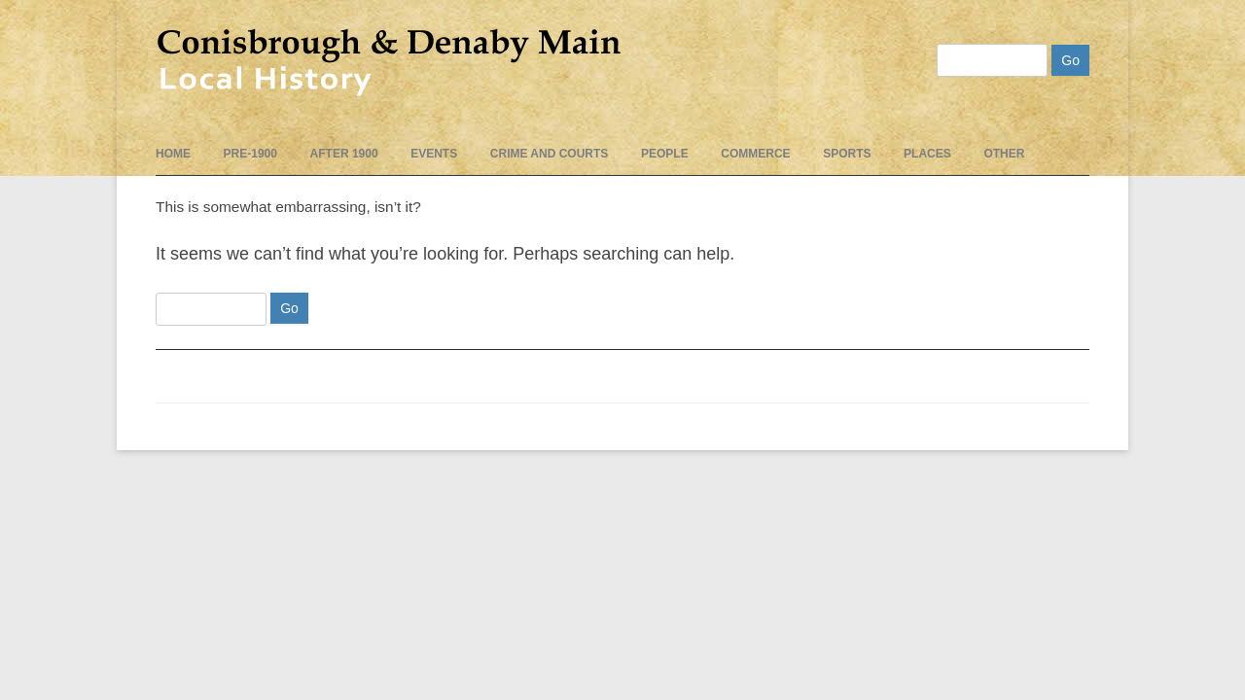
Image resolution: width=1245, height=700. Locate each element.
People (665, 153)
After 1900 (344, 153)
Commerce (755, 153)
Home (173, 153)
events (433, 153)
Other (1003, 153)
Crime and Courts (549, 153)
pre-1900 (250, 153)
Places (927, 153)
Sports (847, 153)
